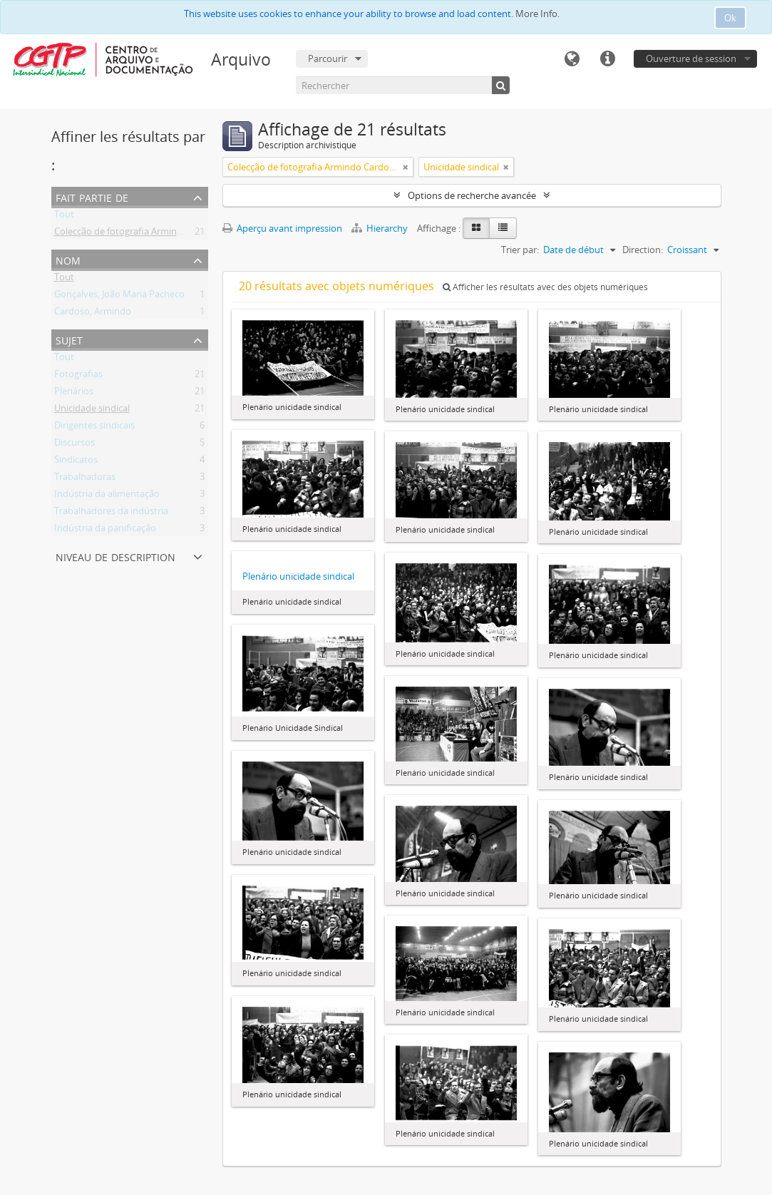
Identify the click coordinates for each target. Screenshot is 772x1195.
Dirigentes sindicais (94, 427)
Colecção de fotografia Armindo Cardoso (140, 233)
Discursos (74, 444)
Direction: (642, 249)
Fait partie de (92, 196)
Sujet (69, 339)
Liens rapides (607, 59)
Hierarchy (380, 228)
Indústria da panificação (105, 530)
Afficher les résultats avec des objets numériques (545, 287)
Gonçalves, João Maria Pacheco (119, 296)
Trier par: (520, 249)
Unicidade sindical (92, 410)
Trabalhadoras (84, 479)
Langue (572, 59)
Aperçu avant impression (282, 228)
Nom (68, 259)
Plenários (73, 393)
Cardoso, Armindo (92, 313)
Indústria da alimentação (107, 496)
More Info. (537, 13)
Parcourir (327, 58)
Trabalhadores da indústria (111, 513)
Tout (64, 216)
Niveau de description (115, 555)
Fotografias (78, 376)
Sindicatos (76, 462)
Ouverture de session (691, 58)
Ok (730, 17)
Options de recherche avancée (472, 195)
